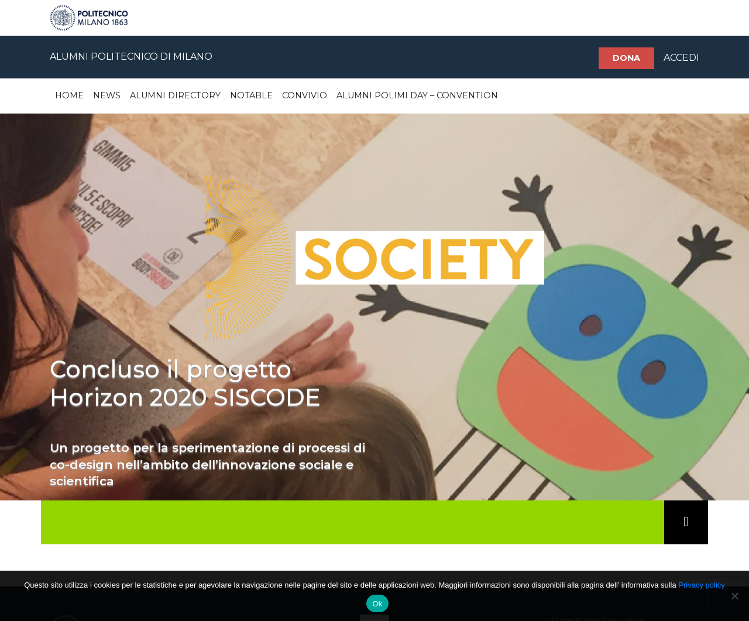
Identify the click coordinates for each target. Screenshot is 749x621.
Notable (251, 95)
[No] (734, 596)
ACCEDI (681, 57)
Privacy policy (701, 585)
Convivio (304, 95)
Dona (626, 58)
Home (69, 95)
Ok (377, 603)
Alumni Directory (175, 95)
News (107, 95)
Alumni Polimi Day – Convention (417, 95)
